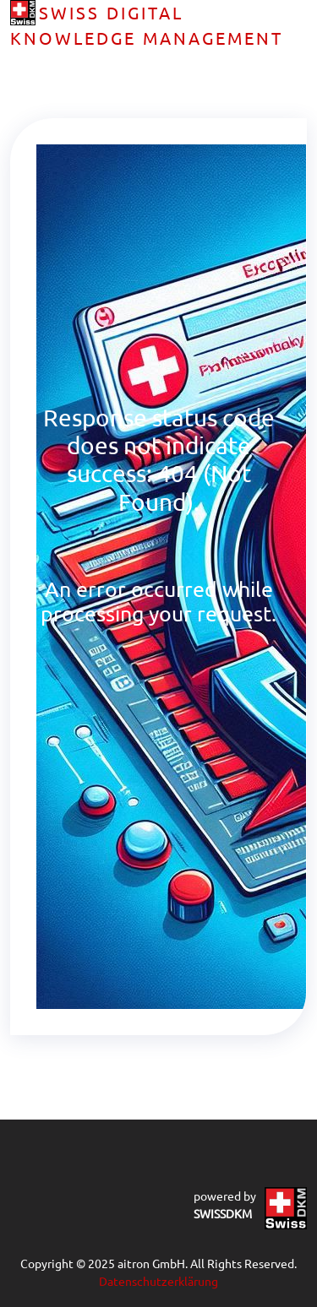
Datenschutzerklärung (158, 1280)
